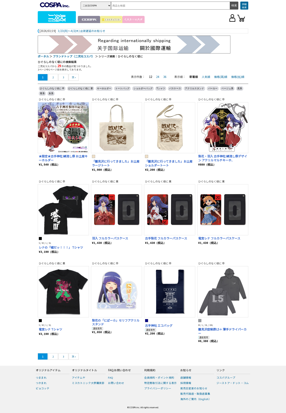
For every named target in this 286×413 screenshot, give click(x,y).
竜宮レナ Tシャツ (50, 329)
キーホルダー (104, 88)
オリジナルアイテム (48, 370)
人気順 (206, 77)
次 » (74, 77)
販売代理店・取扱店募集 (195, 394)
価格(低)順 (237, 77)
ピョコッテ (42, 388)
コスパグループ (225, 377)
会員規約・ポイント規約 (159, 377)
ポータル (43, 56)
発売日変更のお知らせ (194, 388)
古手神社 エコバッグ (158, 325)
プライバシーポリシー (157, 388)
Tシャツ (161, 88)
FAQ (110, 377)
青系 (42, 93)
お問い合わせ (116, 383)
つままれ (41, 377)
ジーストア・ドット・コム (232, 383)
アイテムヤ (78, 377)
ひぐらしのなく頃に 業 (80, 88)
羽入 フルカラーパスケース (110, 238)
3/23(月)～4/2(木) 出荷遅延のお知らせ (81, 31)
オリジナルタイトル (84, 370)
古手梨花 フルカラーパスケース (166, 238)
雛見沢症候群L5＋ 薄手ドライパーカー (222, 331)
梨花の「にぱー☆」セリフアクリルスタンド (115, 322)
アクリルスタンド (194, 88)
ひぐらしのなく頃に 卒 (52, 88)
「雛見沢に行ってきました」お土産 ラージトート (115, 163)
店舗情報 (185, 377)
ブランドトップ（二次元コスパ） (74, 56)
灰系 (51, 93)
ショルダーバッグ (143, 88)
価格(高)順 (220, 77)
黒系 (239, 88)
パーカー (212, 88)
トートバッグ (122, 88)
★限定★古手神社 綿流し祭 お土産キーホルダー (63, 158)
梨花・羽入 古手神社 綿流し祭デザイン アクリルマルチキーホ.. (222, 158)
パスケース (175, 88)
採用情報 (185, 383)
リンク (220, 370)
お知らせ (185, 370)
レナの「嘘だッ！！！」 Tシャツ (61, 247)
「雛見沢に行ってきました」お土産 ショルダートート (168, 163)
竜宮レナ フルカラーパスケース (219, 238)
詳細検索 (244, 5)
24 (157, 77)
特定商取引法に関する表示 (160, 383)
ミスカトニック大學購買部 (88, 383)
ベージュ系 (227, 88)
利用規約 (149, 370)
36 (164, 77)
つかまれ (41, 383)
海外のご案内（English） (195, 399)
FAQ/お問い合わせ (119, 370)
